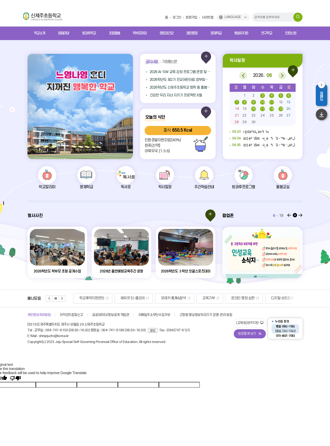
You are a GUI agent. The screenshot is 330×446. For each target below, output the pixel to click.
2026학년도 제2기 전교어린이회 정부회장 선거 (180, 80)
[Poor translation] (15, 378)
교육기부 (233, 298)
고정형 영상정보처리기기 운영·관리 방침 (205, 315)
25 (272, 115)
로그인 (177, 17)
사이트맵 (207, 17)
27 (288, 115)
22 (244, 115)
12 (281, 102)
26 (281, 115)
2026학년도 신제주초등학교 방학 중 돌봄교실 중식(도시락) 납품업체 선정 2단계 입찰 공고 (180, 87)
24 (262, 115)
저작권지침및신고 (71, 315)
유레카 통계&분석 (198, 298)
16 (254, 109)
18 (272, 109)
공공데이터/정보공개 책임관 (110, 315)
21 (237, 115)
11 (272, 102)
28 (237, 122)
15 (244, 109)
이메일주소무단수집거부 (154, 315)
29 (244, 122)
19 (281, 109)
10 (262, 102)
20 (288, 109)
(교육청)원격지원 (249, 323)
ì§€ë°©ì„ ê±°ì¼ (249, 132)
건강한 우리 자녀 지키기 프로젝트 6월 (176, 95)
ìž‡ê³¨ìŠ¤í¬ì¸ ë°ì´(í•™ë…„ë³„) (262, 138)
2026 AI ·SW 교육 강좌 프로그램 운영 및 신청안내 (180, 72)
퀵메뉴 (323, 96)
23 (254, 115)
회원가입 (191, 17)
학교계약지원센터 (116, 298)
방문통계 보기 (249, 334)
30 (254, 122)
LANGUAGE (233, 17)
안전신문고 (80, 298)
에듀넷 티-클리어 (157, 298)
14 (237, 109)
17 (262, 109)
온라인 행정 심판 (267, 298)
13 (288, 102)
